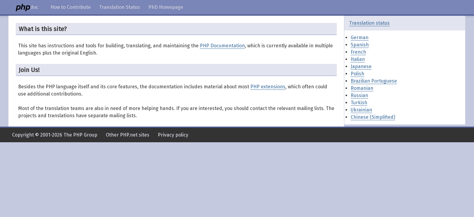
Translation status (369, 23)
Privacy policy (173, 135)
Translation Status (119, 7)
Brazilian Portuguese (374, 81)
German (359, 37)
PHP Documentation (222, 46)
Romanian (362, 88)
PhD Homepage (165, 7)
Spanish (360, 45)
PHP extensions (267, 87)
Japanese (361, 66)
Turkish (359, 102)
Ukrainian (361, 110)
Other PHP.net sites (127, 135)
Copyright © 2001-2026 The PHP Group (54, 135)
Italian (358, 59)
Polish (357, 74)
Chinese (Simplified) (373, 117)
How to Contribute (70, 7)
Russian (359, 95)
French (358, 52)
